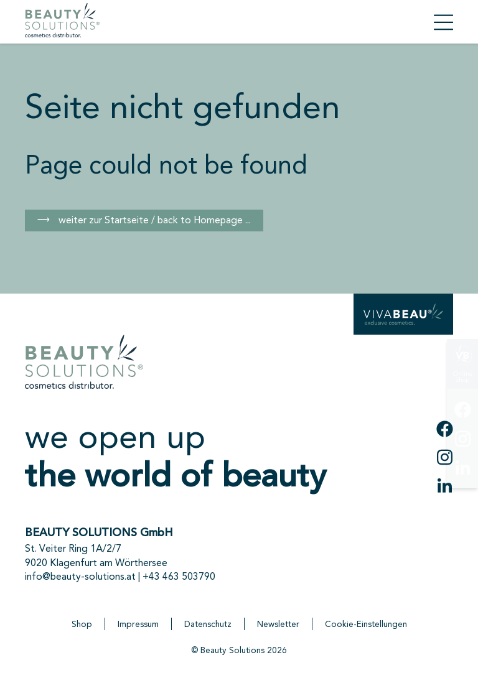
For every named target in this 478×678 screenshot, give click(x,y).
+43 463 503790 (179, 576)
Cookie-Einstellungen (366, 624)
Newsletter (278, 624)
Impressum (138, 624)
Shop (82, 624)
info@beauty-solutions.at (80, 576)
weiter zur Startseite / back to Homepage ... (153, 220)
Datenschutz (208, 624)
